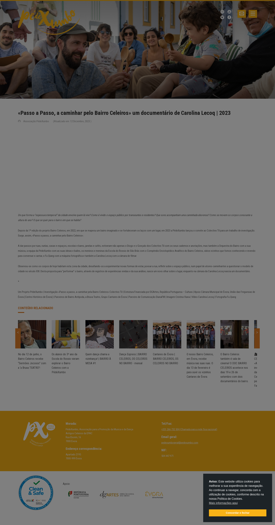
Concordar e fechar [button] (238, 512)
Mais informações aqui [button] (223, 503)
